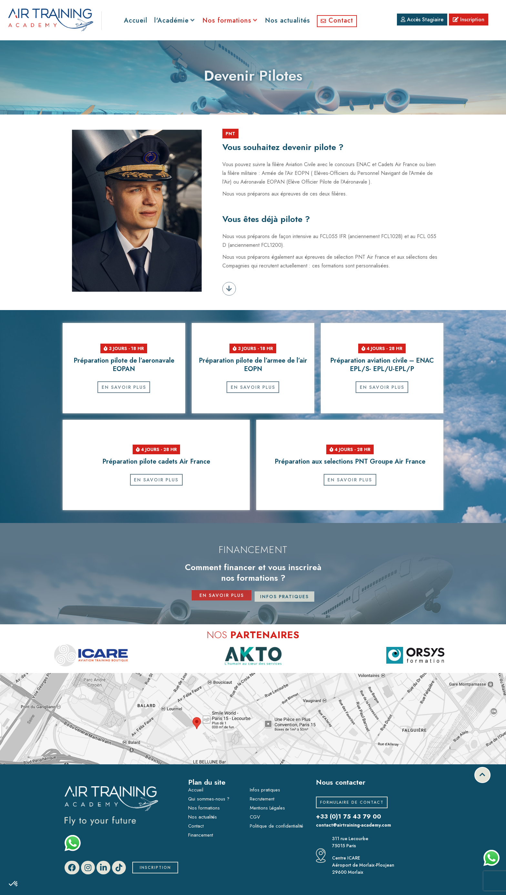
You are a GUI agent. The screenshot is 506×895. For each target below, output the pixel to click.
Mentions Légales (267, 807)
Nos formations (204, 807)
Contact (196, 826)
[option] (90, 655)
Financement (200, 835)
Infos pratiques (265, 789)
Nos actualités (202, 816)
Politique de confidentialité (276, 826)
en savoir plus (221, 596)
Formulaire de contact (352, 802)
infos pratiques (284, 596)
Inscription (468, 19)
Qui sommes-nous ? (208, 798)
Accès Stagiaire (422, 19)
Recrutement (262, 798)
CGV (255, 816)
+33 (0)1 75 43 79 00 (350, 816)
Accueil (195, 789)
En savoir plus (124, 387)
